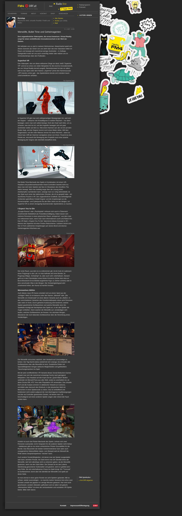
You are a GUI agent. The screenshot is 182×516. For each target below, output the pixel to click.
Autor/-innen (85, 15)
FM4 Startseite (21, 6)
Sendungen (63, 13)
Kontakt (43, 13)
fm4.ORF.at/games (86, 480)
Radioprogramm (84, 5)
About (33, 13)
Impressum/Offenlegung (79, 506)
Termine (24, 13)
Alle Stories (59, 18)
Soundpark (12, 13)
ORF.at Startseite (30, 6)
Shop (53, 13)
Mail (56, 23)
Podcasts (82, 7)
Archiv (57, 21)
